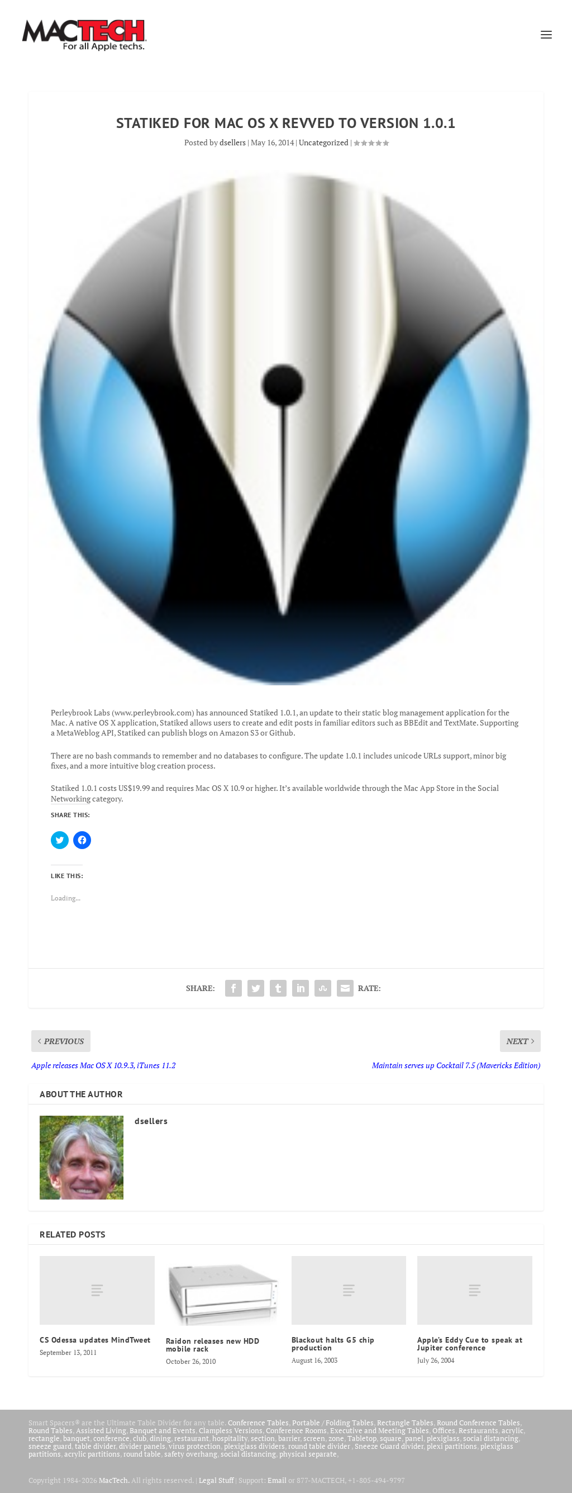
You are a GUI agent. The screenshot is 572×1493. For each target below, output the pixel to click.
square (391, 1438)
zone (336, 1438)
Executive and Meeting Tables (379, 1430)
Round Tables (50, 1430)
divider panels (142, 1446)
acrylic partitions (92, 1454)
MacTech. (114, 1480)
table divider (95, 1446)
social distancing (490, 1438)
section (263, 1438)
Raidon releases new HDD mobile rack (213, 1345)
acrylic (512, 1430)
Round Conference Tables (478, 1423)
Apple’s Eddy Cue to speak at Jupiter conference (469, 1344)
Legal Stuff (216, 1480)
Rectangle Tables (405, 1423)
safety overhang (190, 1454)
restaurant (191, 1438)
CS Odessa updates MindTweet (95, 1340)
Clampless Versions (231, 1430)
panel (414, 1438)
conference (111, 1438)
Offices (443, 1430)
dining (160, 1438)
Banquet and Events (163, 1430)
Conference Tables (258, 1423)
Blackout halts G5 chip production (333, 1344)
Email (277, 1480)
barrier (289, 1438)
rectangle (44, 1438)
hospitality (229, 1438)
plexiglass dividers (254, 1446)
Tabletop (361, 1438)
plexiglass (443, 1438)
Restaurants (478, 1430)
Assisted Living (101, 1430)
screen (314, 1438)
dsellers (233, 142)
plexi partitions (452, 1446)
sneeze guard (50, 1446)
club (139, 1438)
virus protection (195, 1446)
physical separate (308, 1454)
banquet (76, 1438)
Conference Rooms (296, 1430)
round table (142, 1454)
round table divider (319, 1446)
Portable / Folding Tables (333, 1423)
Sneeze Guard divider (389, 1446)
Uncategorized (324, 142)
